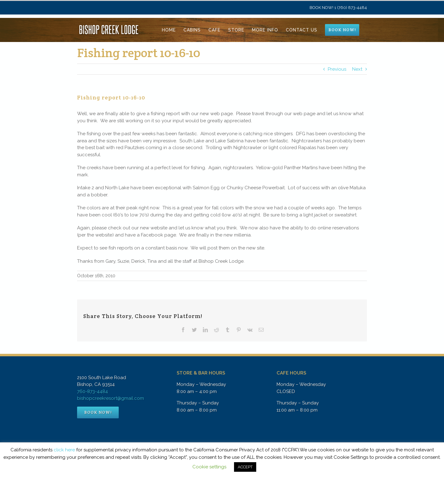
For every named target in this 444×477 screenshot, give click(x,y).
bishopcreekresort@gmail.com (110, 398)
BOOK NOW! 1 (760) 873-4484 (338, 7)
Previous (337, 69)
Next (357, 69)
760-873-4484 (92, 391)
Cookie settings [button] (209, 467)
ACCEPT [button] (245, 467)
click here (64, 450)
